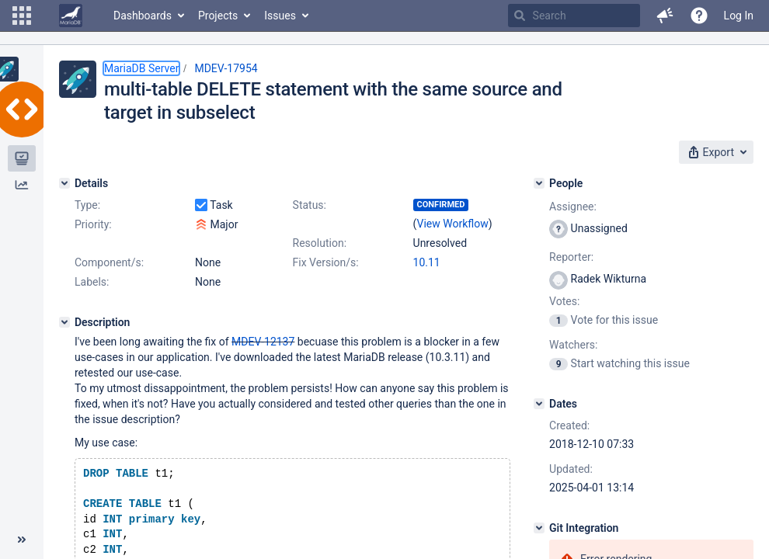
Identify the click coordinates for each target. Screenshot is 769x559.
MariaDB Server (141, 68)
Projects (218, 15)
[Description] (64, 322)
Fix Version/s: (326, 262)
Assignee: (573, 206)
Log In (738, 15)
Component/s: (109, 262)
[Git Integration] (539, 528)
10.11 (426, 262)
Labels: (92, 282)
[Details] (64, 183)
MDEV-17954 (225, 68)
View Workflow (453, 223)
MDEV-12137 (262, 341)
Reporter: (571, 257)
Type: (87, 205)
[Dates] (539, 403)
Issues (280, 15)
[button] (22, 15)
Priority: (93, 224)
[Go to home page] (70, 15)
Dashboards (142, 15)
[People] (539, 183)
